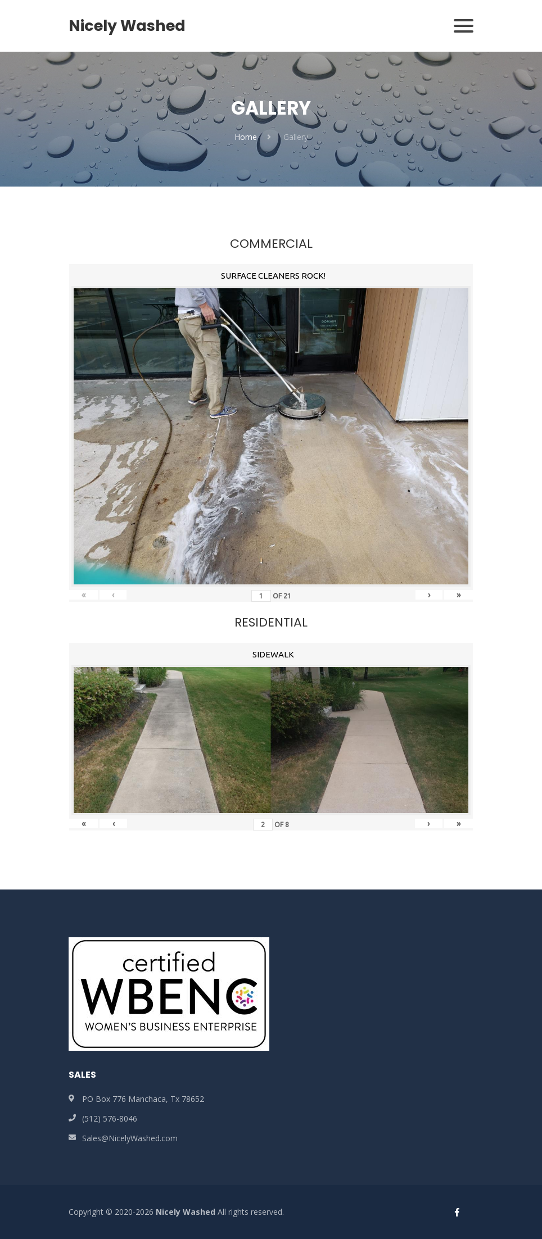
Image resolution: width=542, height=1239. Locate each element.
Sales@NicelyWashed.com (130, 1138)
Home (245, 136)
